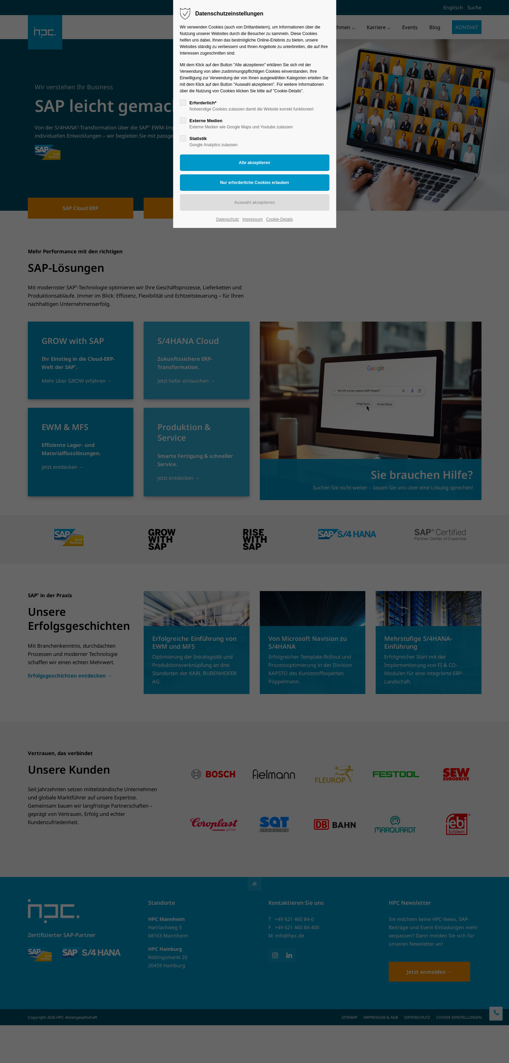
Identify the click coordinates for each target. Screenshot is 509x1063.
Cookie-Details (279, 219)
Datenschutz (227, 219)
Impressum (252, 219)
